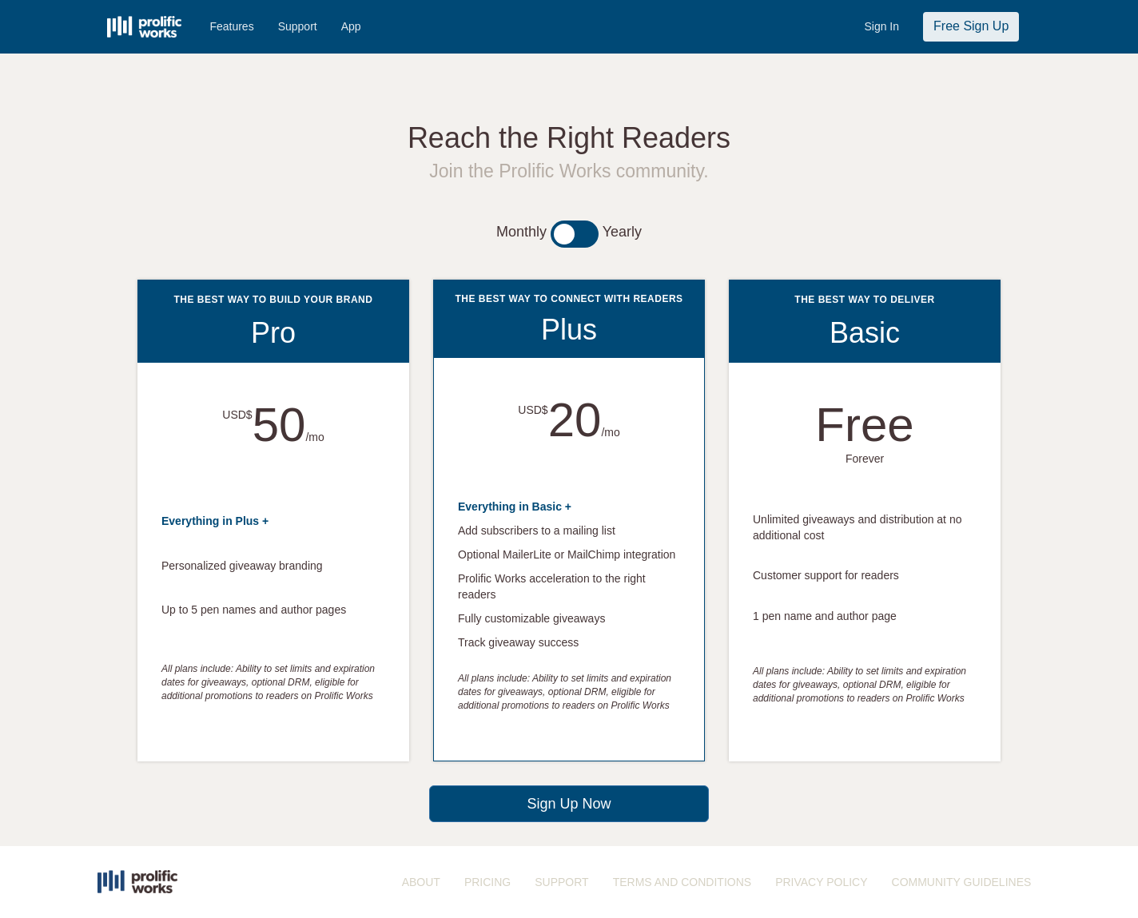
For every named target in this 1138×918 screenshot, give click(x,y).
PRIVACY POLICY (821, 882)
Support (297, 26)
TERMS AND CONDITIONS (682, 882)
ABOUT (421, 882)
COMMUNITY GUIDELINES (962, 882)
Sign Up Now (569, 804)
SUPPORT (561, 882)
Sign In (881, 26)
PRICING (487, 882)
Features (231, 26)
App (351, 26)
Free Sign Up (971, 26)
